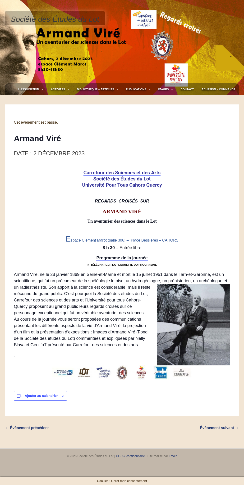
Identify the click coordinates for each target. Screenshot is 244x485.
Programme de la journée (121, 258)
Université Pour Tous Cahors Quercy (122, 185)
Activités (88, 89)
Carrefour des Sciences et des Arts (122, 172)
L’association (63, 89)
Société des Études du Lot (55, 19)
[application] (74, 89)
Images (178, 89)
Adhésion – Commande (221, 89)
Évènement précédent (27, 428)
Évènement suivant (219, 428)
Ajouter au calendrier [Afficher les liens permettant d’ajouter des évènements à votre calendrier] (41, 396)
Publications (156, 89)
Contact (194, 89)
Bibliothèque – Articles (120, 89)
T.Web (173, 456)
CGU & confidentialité (130, 456)
